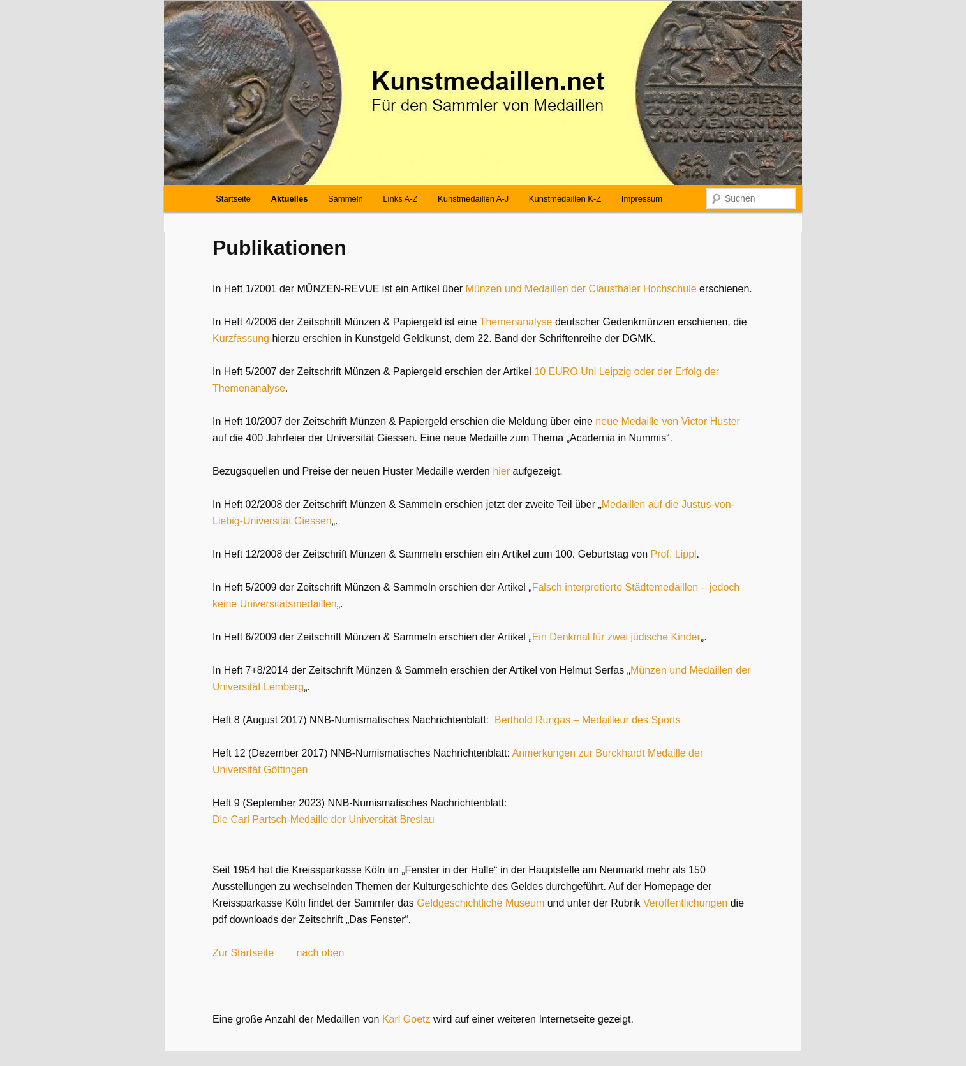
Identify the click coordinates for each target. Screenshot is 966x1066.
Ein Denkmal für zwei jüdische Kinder (616, 637)
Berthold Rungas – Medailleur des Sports (587, 719)
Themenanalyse (516, 321)
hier (501, 471)
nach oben (321, 952)
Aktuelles (289, 199)
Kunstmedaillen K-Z (565, 199)
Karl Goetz (406, 1019)
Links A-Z (400, 199)
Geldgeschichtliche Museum (480, 903)
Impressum (641, 199)
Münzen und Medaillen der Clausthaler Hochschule (581, 288)
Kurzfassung (240, 338)
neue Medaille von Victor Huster (667, 421)
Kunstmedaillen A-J (473, 199)
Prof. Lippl (674, 554)
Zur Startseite (243, 952)
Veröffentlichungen (685, 903)
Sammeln (345, 199)
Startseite (233, 199)
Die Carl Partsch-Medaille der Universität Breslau (323, 819)
